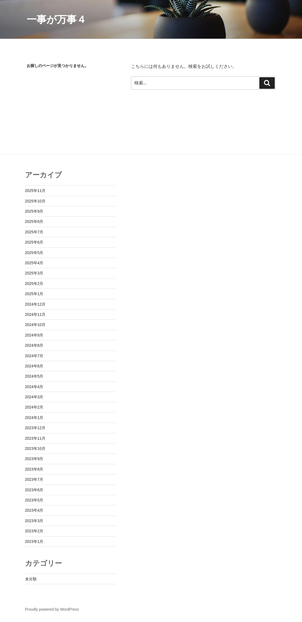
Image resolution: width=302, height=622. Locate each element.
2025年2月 (34, 283)
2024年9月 (34, 335)
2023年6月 (34, 490)
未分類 (31, 579)
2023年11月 (35, 438)
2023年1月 (34, 541)
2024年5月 (34, 376)
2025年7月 (34, 232)
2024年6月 (34, 366)
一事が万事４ (56, 19)
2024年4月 (34, 387)
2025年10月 (35, 201)
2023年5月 (34, 500)
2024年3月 (34, 397)
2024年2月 (34, 407)
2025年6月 (34, 242)
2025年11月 (35, 190)
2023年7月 (34, 479)
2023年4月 (34, 510)
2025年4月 (34, 263)
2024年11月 (35, 314)
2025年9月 (34, 211)
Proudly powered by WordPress (52, 609)
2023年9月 (34, 459)
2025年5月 (34, 252)
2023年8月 (34, 469)
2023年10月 (35, 448)
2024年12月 (35, 304)
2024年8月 (34, 345)
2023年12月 (35, 428)
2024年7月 (34, 356)
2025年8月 (34, 221)
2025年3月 (34, 273)
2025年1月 (34, 294)
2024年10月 (35, 324)
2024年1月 (34, 417)
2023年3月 (34, 521)
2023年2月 (34, 531)
